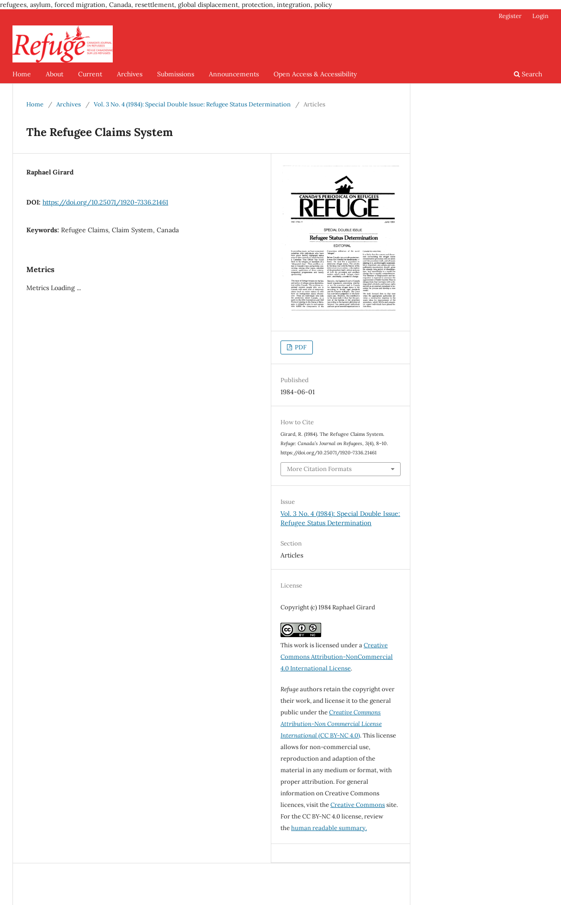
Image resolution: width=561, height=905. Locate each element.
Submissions (175, 74)
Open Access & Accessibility (315, 74)
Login (540, 16)
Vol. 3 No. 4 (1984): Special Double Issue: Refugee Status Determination (192, 104)
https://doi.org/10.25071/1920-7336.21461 (105, 202)
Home (21, 74)
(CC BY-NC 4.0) (331, 723)
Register (510, 16)
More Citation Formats (319, 469)
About (54, 74)
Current (90, 74)
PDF (299, 347)
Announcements (234, 74)
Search (528, 74)
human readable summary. (329, 828)
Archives (129, 74)
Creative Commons (357, 805)
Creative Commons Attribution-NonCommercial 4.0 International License (336, 656)
